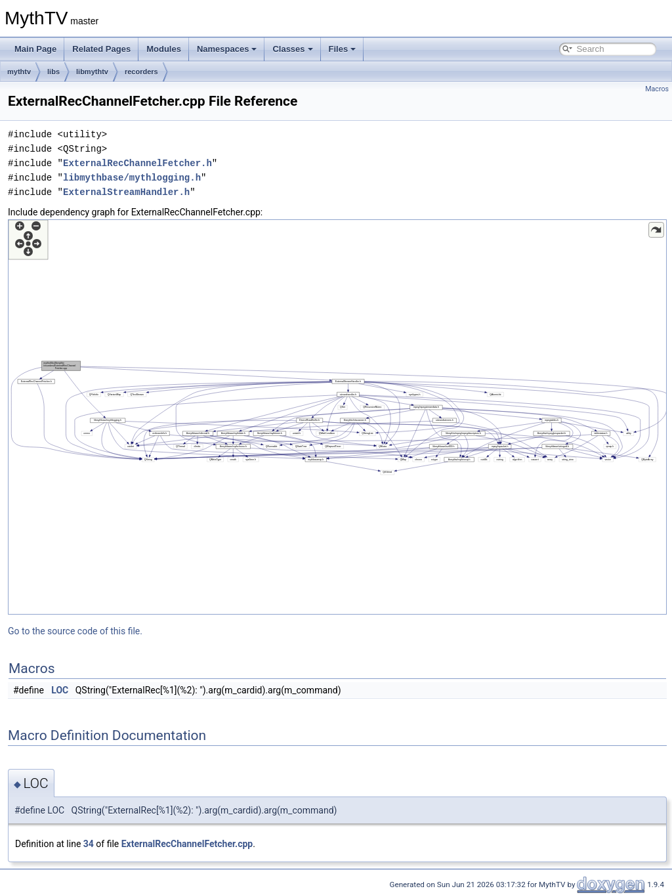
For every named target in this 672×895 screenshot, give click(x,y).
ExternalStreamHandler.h (126, 192)
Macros (657, 89)
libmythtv (92, 72)
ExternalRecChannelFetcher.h (137, 163)
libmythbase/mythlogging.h (132, 177)
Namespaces (227, 49)
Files (342, 49)
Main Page (35, 49)
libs (53, 72)
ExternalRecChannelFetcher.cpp (187, 844)
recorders (141, 72)
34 (88, 844)
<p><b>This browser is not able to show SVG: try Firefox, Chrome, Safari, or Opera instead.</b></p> (337, 417)
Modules (163, 49)
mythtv (19, 72)
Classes (292, 49)
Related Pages (101, 49)
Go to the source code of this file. (75, 631)
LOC (59, 690)
